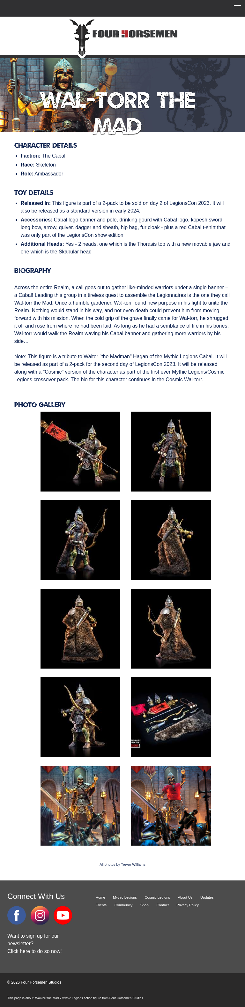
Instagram (40, 915)
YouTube (63, 915)
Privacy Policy (187, 905)
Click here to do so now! (34, 951)
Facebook (16, 915)
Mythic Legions (125, 897)
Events (101, 905)
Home (100, 897)
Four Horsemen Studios (122, 38)
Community (124, 905)
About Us (185, 897)
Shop (144, 905)
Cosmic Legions (157, 897)
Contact (162, 905)
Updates (207, 897)
